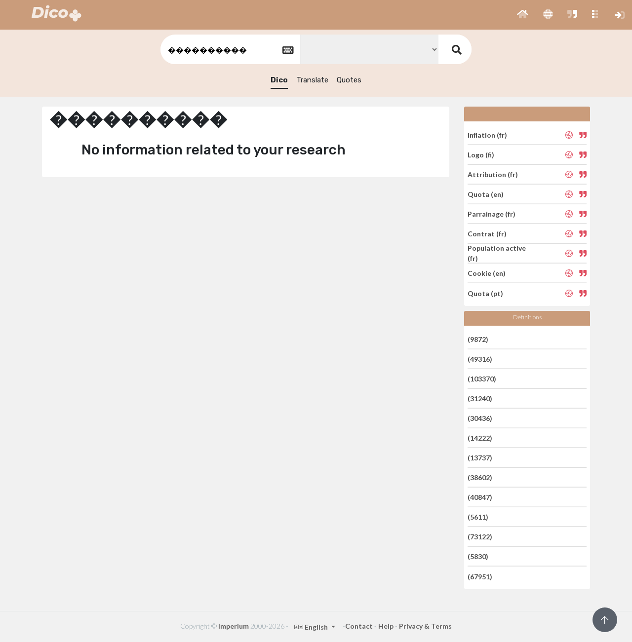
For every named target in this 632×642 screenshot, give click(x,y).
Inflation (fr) (487, 134)
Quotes (349, 80)
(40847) (480, 497)
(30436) (480, 418)
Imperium (233, 626)
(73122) (480, 536)
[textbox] (229, 49)
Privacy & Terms (425, 626)
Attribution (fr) (493, 174)
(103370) (482, 379)
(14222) (480, 438)
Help (386, 626)
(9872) (478, 339)
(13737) (480, 457)
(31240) (480, 398)
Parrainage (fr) (491, 214)
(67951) (480, 576)
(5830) (478, 556)
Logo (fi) (481, 155)
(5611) (478, 517)
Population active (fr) (497, 253)
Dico (279, 80)
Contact (359, 626)
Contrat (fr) (487, 233)
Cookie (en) (487, 273)
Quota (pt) (485, 293)
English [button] (311, 627)
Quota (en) (486, 194)
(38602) (480, 477)
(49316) (480, 359)
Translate (312, 80)
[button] (523, 15)
